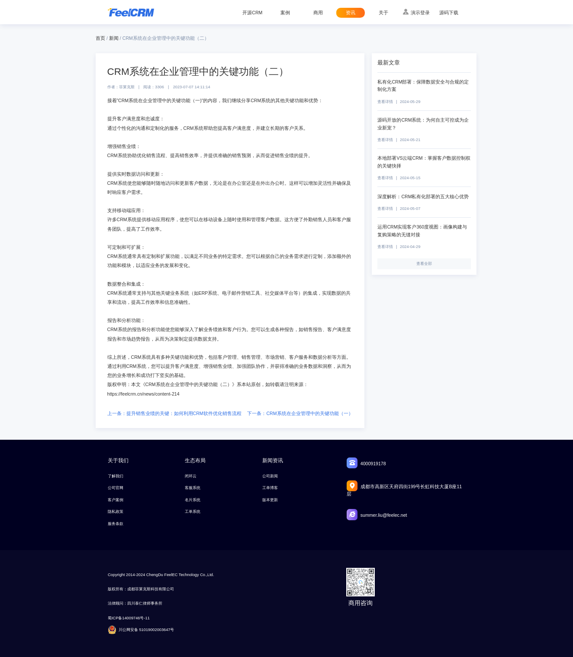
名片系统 (192, 500)
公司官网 (115, 488)
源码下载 (448, 12)
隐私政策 (115, 511)
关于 (383, 12)
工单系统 (192, 511)
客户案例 (115, 500)
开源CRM (252, 12)
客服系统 (192, 488)
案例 (285, 12)
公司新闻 (270, 476)
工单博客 (270, 488)
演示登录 (420, 12)
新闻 (114, 38)
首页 (100, 38)
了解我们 (115, 476)
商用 (318, 12)
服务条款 (115, 524)
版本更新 (270, 500)
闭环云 (190, 476)
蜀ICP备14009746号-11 (129, 618)
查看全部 (424, 263)
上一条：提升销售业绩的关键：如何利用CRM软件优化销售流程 (174, 413)
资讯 (350, 12)
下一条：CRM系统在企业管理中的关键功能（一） (300, 413)
